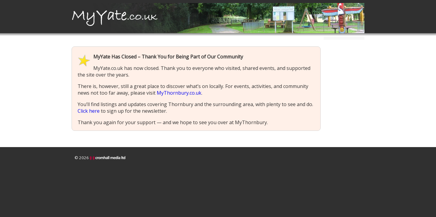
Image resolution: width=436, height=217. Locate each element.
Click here (89, 111)
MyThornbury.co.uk (179, 93)
